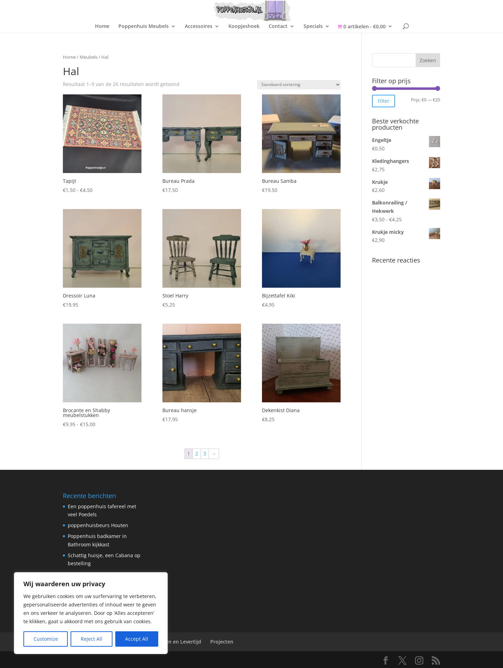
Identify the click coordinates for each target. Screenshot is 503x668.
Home (102, 26)
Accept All (136, 638)
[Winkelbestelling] (299, 84)
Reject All (91, 638)
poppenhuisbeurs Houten (98, 525)
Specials (313, 26)
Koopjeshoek (244, 26)
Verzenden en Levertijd (173, 641)
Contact (278, 26)
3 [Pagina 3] (204, 453)
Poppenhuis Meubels (143, 26)
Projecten (221, 641)
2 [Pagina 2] (196, 453)
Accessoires (198, 26)
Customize (46, 638)
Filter (383, 101)
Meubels (88, 57)
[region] (91, 613)
